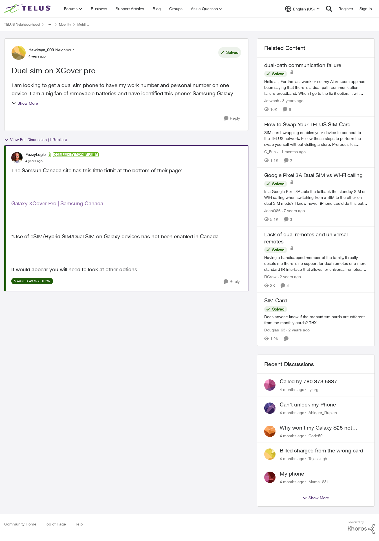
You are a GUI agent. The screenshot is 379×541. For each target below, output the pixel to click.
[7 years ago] (293, 211)
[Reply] (232, 118)
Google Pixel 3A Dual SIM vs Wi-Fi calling (313, 175)
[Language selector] (302, 8)
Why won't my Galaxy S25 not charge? (316, 428)
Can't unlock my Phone (308, 404)
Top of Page (55, 524)
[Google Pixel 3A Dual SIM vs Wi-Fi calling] (315, 197)
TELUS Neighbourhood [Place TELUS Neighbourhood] (22, 24)
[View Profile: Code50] (270, 431)
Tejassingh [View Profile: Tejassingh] (318, 458)
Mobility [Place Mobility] (65, 24)
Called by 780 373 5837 (308, 381)
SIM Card (275, 300)
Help (78, 524)
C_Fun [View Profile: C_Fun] (270, 151)
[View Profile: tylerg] (270, 385)
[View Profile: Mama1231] (270, 477)
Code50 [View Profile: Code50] (316, 435)
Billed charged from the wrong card (321, 450)
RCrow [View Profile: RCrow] (270, 276)
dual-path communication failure (302, 65)
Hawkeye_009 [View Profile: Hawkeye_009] (41, 49)
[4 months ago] (292, 389)
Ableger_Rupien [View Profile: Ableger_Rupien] (323, 412)
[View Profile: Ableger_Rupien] (270, 408)
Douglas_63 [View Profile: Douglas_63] (274, 329)
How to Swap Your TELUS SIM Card (307, 124)
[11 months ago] (291, 151)
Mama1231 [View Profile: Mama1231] (319, 481)
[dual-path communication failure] (315, 87)
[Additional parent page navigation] (49, 24)
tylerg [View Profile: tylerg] (313, 389)
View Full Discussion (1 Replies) (35, 139)
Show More (25, 103)
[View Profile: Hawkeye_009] (19, 53)
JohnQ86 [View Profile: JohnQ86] (272, 210)
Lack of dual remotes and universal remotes (306, 238)
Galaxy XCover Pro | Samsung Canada (57, 203)
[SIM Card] (315, 320)
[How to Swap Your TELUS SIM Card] (315, 138)
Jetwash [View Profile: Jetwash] (271, 100)
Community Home (20, 524)
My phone (292, 473)
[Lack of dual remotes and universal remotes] (315, 263)
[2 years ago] (289, 277)
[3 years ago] (291, 101)
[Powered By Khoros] (361, 527)
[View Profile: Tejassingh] (270, 454)
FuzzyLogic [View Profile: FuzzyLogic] (35, 154)
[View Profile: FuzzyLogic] (17, 157)
